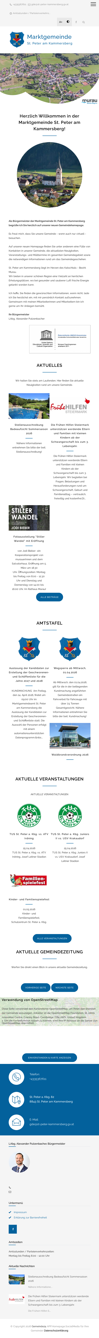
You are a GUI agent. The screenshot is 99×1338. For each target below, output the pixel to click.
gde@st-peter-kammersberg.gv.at (50, 4)
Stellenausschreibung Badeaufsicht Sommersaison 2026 (29, 429)
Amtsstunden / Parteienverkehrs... (31, 13)
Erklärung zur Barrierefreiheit (30, 1217)
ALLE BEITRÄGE (50, 597)
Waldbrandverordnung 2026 (70, 754)
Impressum (20, 1212)
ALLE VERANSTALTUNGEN (52, 938)
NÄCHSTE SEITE (65, 987)
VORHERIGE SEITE (35, 987)
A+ (61, 22)
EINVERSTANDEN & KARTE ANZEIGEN (49, 1057)
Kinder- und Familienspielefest (29, 899)
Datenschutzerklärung (56, 1330)
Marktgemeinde (49, 39)
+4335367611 (19, 4)
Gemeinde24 (39, 1326)
